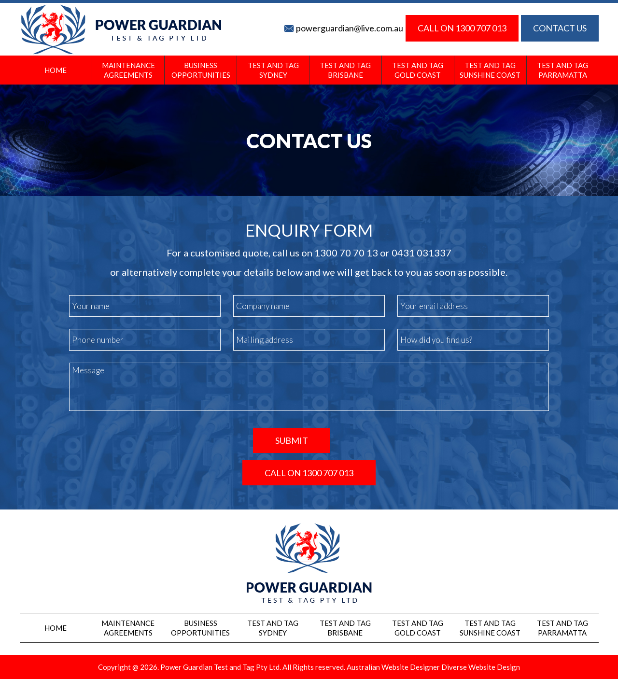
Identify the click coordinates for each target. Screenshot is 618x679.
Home (55, 70)
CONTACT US (560, 28)
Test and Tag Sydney (273, 70)
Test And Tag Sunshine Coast (490, 70)
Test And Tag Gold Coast (417, 70)
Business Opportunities (200, 70)
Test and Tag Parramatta (562, 70)
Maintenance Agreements (128, 70)
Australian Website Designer (393, 667)
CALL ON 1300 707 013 (462, 28)
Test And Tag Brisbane (345, 70)
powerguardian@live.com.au (349, 28)
